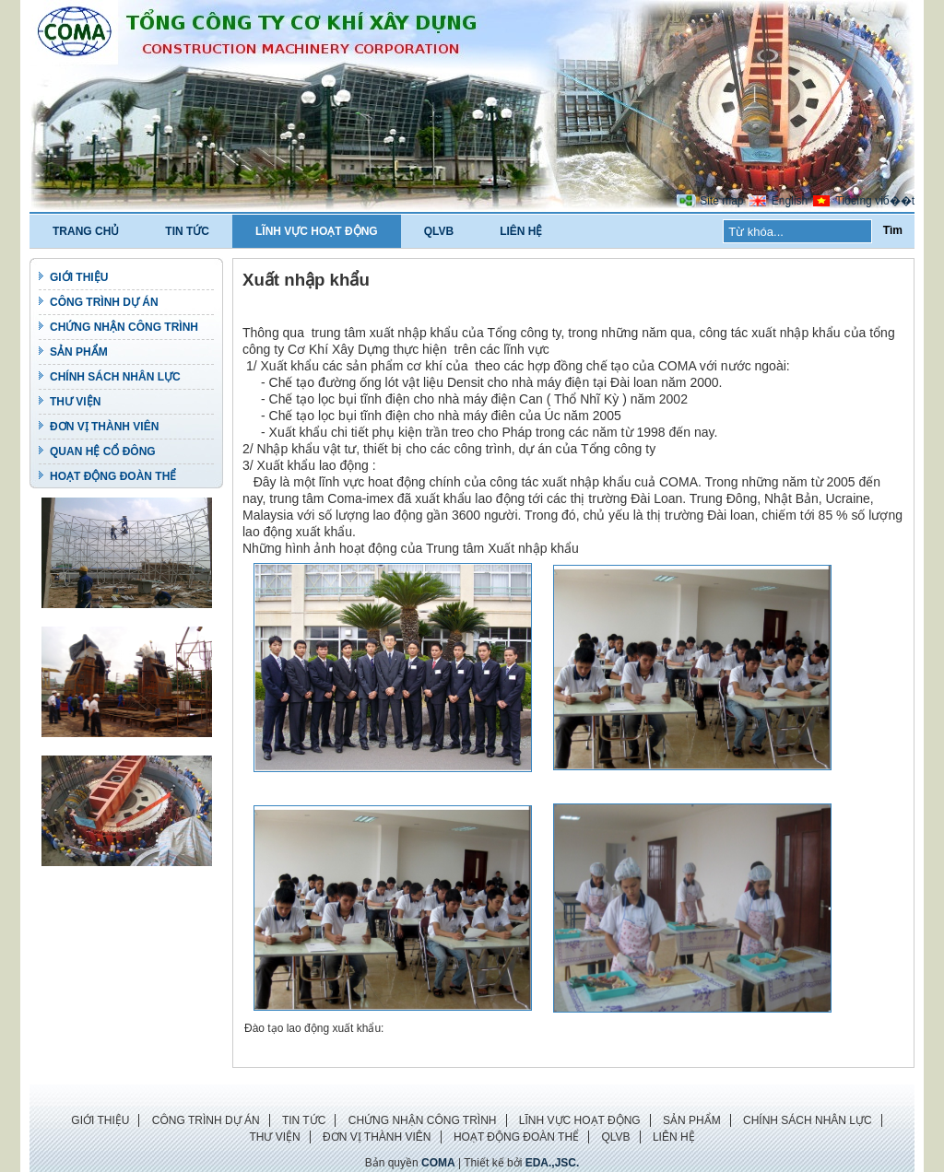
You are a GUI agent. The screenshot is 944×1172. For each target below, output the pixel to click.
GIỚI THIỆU (79, 277)
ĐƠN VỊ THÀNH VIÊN (104, 426)
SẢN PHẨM (79, 352)
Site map (721, 200)
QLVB (439, 231)
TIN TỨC (187, 231)
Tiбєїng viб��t (875, 200)
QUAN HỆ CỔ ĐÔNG (103, 451)
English (790, 200)
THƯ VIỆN (75, 401)
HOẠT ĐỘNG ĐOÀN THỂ (113, 476)
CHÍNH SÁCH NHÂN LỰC (115, 376)
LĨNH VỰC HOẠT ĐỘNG (316, 231)
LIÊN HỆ (521, 231)
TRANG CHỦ (86, 231)
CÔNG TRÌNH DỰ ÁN (104, 302)
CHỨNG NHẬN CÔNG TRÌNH (124, 327)
